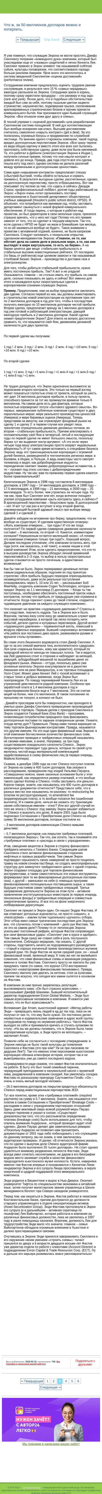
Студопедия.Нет (31, 1487)
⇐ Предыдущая (28, 39)
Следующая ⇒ (74, 39)
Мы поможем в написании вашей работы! (33, 1362)
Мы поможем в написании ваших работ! (51, 1444)
